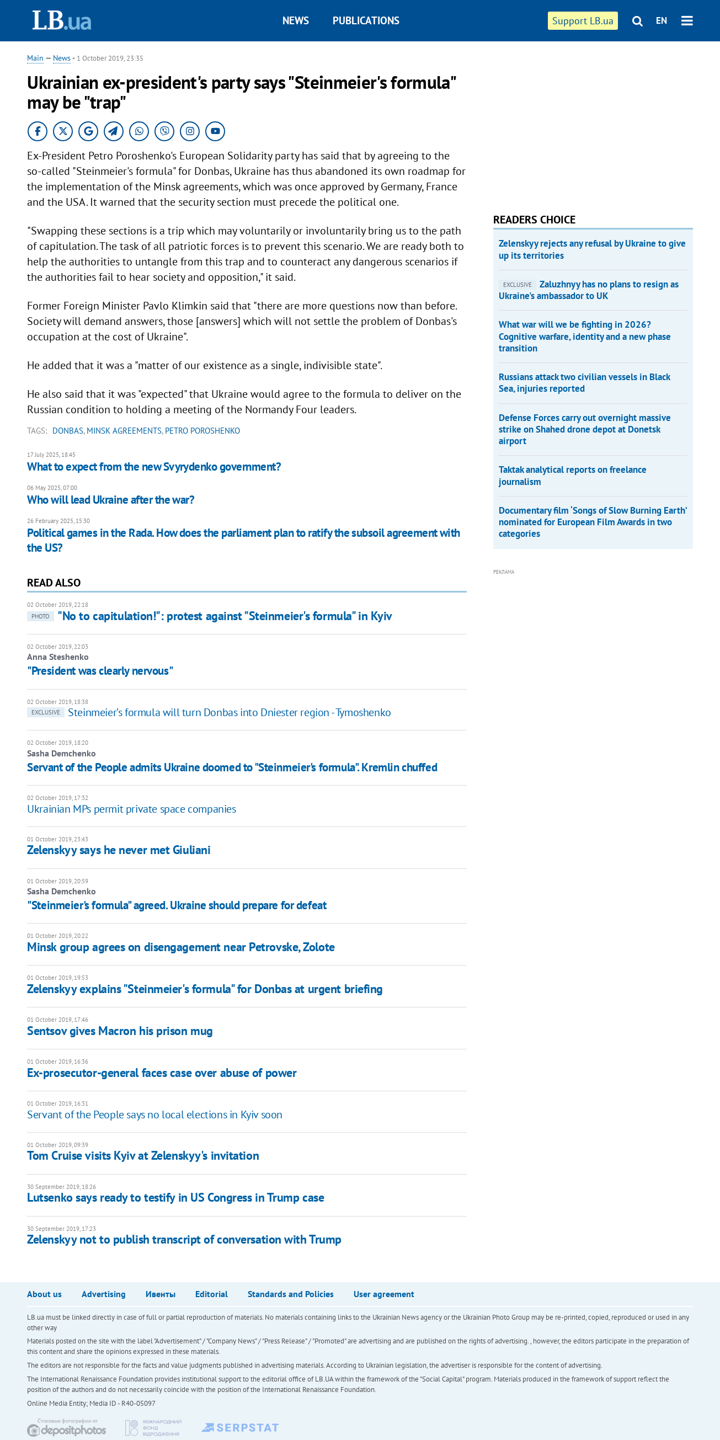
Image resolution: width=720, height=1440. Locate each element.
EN (661, 20)
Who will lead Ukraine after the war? (110, 499)
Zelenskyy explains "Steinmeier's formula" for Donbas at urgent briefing (205, 988)
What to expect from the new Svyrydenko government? (154, 466)
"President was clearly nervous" (100, 670)
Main (35, 58)
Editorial (211, 1293)
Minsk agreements (124, 430)
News (295, 20)
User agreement (384, 1293)
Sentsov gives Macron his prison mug (120, 1030)
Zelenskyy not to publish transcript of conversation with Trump (184, 1239)
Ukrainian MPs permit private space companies (131, 809)
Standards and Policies (291, 1293)
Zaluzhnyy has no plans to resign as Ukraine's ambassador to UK (589, 290)
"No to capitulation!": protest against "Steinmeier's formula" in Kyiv (209, 615)
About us (44, 1293)
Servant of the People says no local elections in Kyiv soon (154, 1114)
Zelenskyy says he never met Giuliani (118, 849)
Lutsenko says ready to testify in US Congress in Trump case (175, 1197)
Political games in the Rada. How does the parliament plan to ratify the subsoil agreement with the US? (243, 539)
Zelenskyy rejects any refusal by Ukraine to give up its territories (592, 249)
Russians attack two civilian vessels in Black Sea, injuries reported (584, 382)
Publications (366, 20)
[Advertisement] (576, 121)
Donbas (67, 430)
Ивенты (160, 1293)
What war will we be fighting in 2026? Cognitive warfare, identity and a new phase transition (585, 336)
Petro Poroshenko (202, 430)
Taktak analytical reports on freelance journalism (573, 475)
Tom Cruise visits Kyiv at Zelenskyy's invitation (143, 1155)
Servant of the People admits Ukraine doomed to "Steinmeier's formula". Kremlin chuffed (232, 767)
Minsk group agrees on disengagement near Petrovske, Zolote (180, 946)
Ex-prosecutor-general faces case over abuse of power (161, 1072)
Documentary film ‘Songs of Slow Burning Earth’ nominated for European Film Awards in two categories (592, 522)
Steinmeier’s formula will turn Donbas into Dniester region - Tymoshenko (209, 712)
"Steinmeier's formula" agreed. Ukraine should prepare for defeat (176, 905)
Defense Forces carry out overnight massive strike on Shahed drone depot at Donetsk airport (585, 429)
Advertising (104, 1293)
